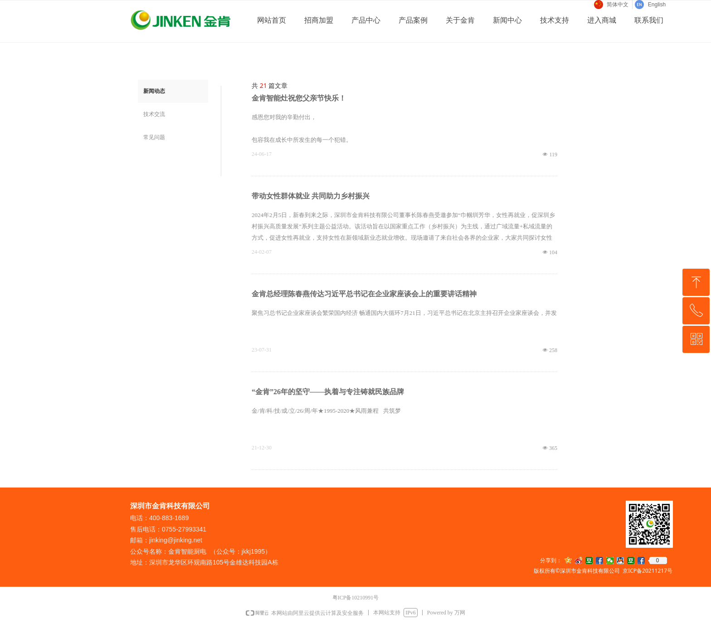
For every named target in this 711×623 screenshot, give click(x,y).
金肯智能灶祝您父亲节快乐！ (299, 98)
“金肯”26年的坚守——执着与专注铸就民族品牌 (328, 392)
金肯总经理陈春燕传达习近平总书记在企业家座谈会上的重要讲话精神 (364, 294)
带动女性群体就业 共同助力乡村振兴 (311, 196)
